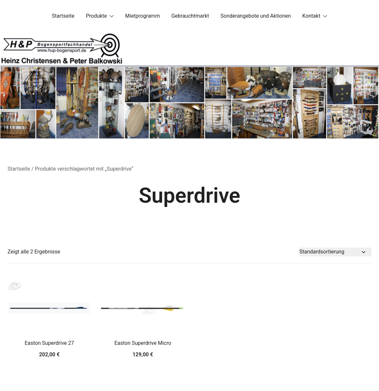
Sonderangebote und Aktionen (256, 16)
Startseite (63, 16)
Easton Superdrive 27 (49, 343)
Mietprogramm (142, 16)
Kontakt (311, 16)
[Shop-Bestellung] (335, 252)
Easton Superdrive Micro (142, 343)
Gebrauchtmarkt (190, 16)
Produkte (96, 16)
